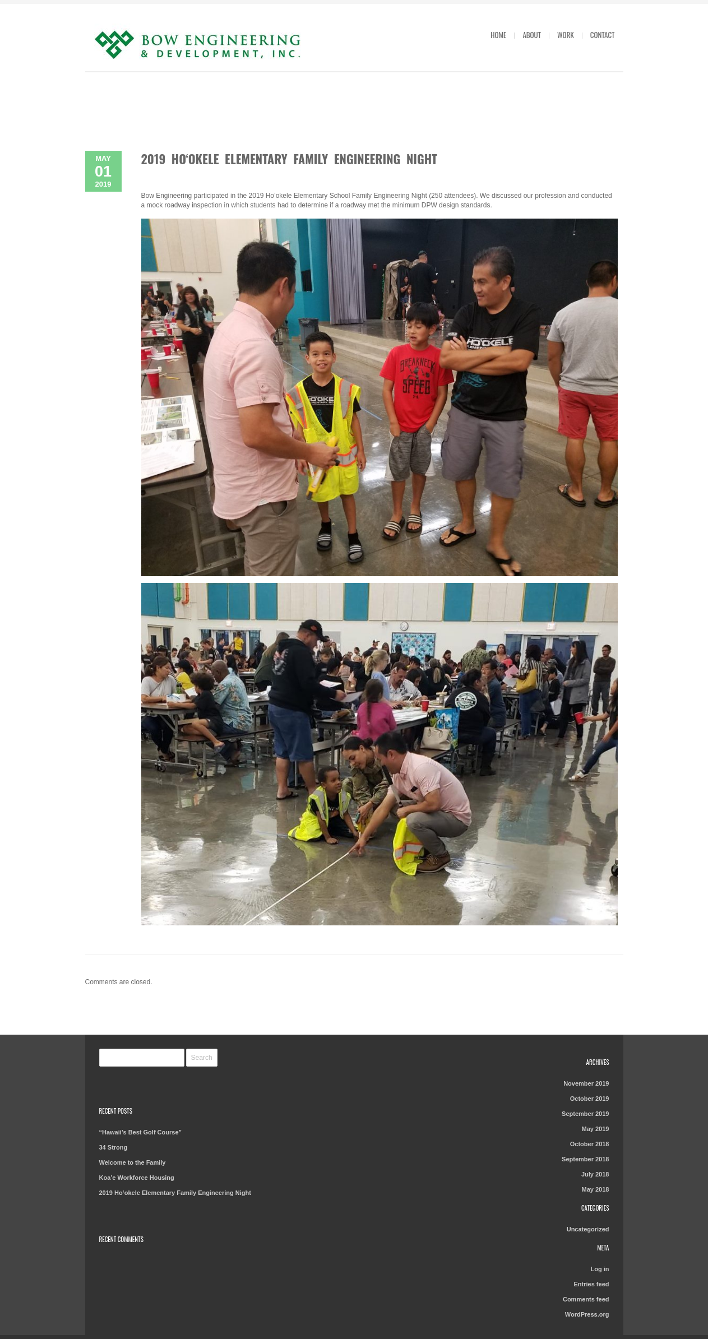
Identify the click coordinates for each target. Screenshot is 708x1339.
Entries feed (591, 1284)
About (531, 34)
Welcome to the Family (132, 1162)
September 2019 (585, 1113)
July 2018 (595, 1174)
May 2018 (595, 1189)
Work (565, 34)
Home (498, 34)
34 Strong (113, 1147)
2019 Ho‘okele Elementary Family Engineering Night (289, 159)
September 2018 (585, 1159)
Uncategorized (588, 1229)
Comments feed (586, 1299)
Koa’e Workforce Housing (136, 1177)
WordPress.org (587, 1314)
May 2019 (595, 1128)
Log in (599, 1269)
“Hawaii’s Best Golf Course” (140, 1132)
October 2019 (589, 1098)
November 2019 (586, 1083)
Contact (602, 34)
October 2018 (589, 1144)
